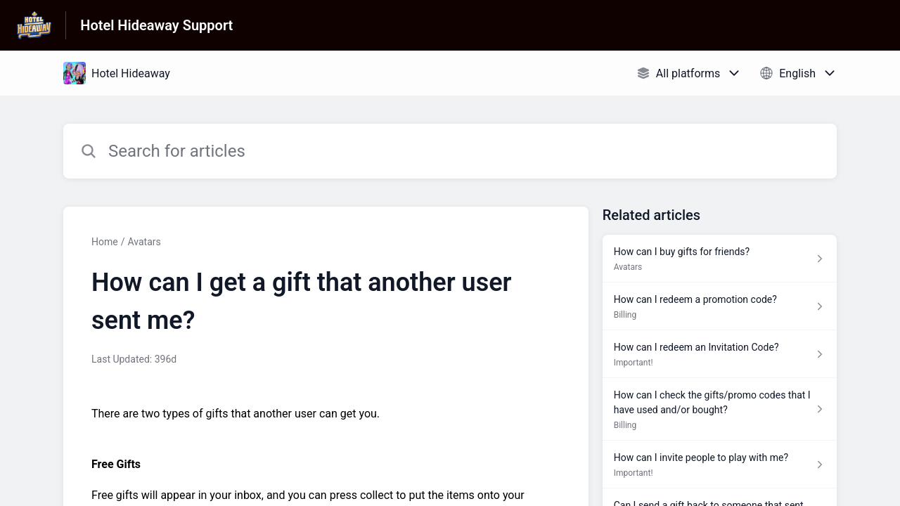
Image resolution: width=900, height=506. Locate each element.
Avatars (143, 241)
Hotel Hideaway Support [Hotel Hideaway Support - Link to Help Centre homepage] (156, 25)
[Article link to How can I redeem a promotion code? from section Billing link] (720, 306)
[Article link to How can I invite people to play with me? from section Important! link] (720, 464)
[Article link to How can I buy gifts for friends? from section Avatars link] (720, 259)
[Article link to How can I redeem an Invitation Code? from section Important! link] (720, 354)
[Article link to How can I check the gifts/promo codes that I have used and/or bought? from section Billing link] (720, 409)
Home (104, 241)
